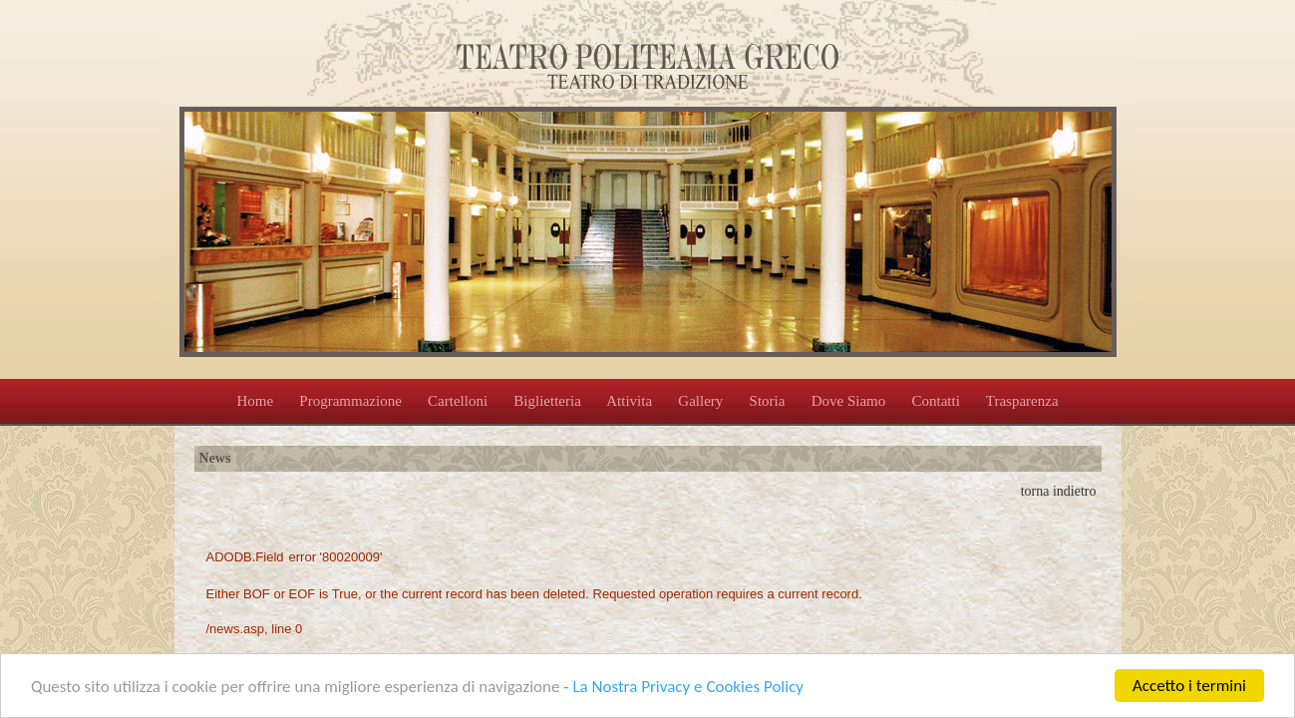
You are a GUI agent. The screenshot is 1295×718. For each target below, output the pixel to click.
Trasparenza (1022, 401)
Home (254, 401)
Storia (768, 401)
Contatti (935, 401)
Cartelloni (457, 401)
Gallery (700, 401)
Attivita (629, 401)
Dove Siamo (848, 401)
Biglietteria (546, 401)
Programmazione (350, 401)
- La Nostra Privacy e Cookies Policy (683, 686)
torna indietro (1059, 491)
